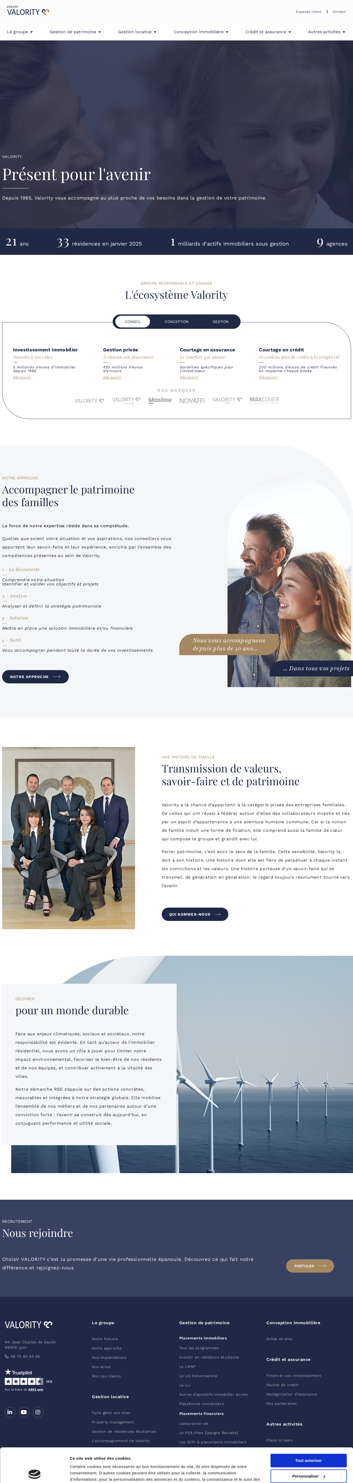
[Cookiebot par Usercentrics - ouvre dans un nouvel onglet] (34, 1473)
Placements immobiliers (203, 1338)
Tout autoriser (308, 1426)
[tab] (132, 321)
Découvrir (22, 377)
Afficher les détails (88, 1472)
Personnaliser (308, 1442)
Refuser (308, 1457)
